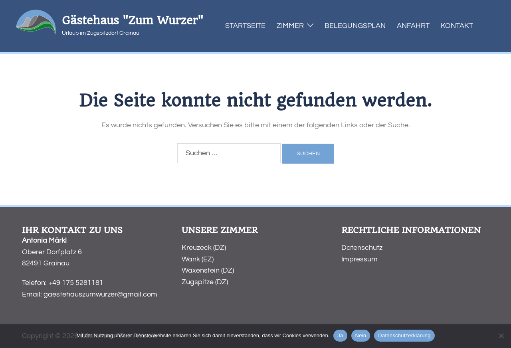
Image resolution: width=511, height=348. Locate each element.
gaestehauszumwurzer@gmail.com (100, 294)
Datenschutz (361, 247)
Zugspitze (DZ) (205, 282)
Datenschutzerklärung (404, 335)
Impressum (359, 259)
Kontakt (457, 26)
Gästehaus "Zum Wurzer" (132, 20)
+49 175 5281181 (75, 283)
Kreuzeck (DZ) (204, 247)
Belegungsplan (355, 26)
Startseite (245, 26)
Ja (340, 335)
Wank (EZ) (198, 259)
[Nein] (501, 336)
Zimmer (290, 26)
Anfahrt (413, 26)
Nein (360, 335)
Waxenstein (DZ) (208, 270)
